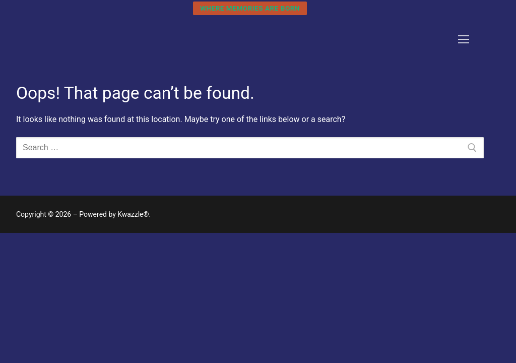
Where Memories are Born (250, 8)
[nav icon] (463, 39)
